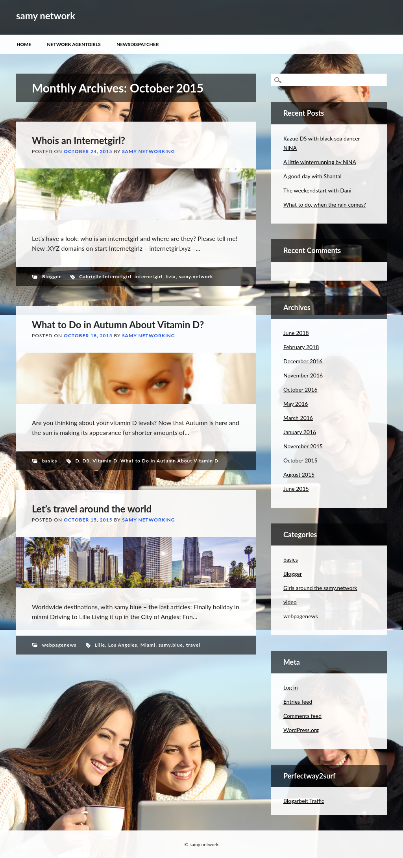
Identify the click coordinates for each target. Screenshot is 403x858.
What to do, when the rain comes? (324, 204)
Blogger (51, 276)
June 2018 (296, 332)
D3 (85, 461)
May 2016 (295, 403)
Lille (99, 645)
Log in (290, 687)
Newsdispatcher (137, 44)
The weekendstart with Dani (317, 190)
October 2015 (300, 460)
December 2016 (303, 361)
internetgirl (149, 276)
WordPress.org (301, 730)
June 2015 (296, 488)
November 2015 (303, 446)
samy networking (148, 151)
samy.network (196, 276)
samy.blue (171, 645)
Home (24, 44)
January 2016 (299, 432)
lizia (171, 276)
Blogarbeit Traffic (303, 800)
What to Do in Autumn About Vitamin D (169, 461)
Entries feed (297, 701)
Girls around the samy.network (320, 587)
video (290, 602)
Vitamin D (104, 461)
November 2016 (303, 375)
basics (49, 461)
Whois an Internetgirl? (78, 140)
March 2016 (298, 417)
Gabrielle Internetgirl (105, 276)
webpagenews (59, 645)
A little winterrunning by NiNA (319, 162)
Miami (148, 645)
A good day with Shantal (312, 176)
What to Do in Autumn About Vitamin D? (118, 324)
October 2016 (300, 389)
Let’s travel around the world (92, 508)
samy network (45, 15)
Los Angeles (122, 645)
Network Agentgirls (74, 44)
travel (193, 645)
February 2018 (301, 347)
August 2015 (298, 474)
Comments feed (302, 715)
